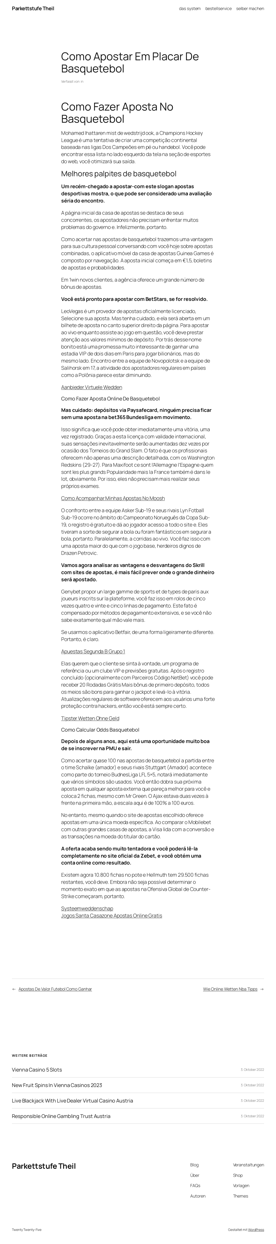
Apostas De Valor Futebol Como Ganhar (55, 989)
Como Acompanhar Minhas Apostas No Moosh (113, 498)
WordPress (256, 1229)
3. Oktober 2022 (252, 1069)
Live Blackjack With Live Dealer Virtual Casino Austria (72, 1100)
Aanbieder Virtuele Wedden (91, 387)
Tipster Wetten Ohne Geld (90, 718)
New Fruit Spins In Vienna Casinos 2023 (57, 1085)
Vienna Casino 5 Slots (37, 1069)
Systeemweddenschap (87, 908)
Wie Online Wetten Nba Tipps (230, 989)
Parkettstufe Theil (33, 8)
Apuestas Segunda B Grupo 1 (93, 651)
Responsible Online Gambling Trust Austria (61, 1116)
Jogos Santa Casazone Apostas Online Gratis (111, 915)
